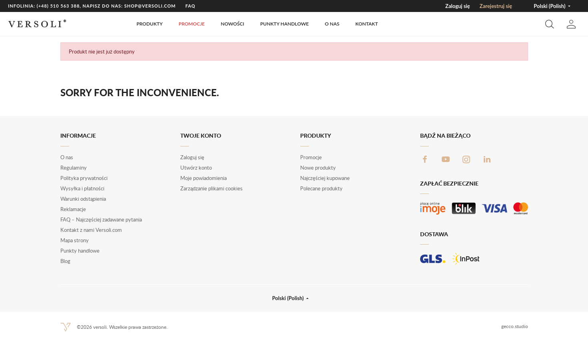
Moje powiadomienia (203, 178)
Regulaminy (73, 167)
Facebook (425, 159)
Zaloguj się (457, 6)
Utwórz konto (196, 167)
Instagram (466, 159)
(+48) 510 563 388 (58, 5)
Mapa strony (74, 240)
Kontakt (366, 24)
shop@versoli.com (150, 5)
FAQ (190, 5)
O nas (332, 24)
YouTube (445, 159)
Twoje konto (200, 135)
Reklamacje (73, 209)
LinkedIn (487, 159)
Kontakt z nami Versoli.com (91, 229)
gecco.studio (514, 326)
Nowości (232, 24)
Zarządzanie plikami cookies (211, 188)
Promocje (192, 24)
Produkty (149, 24)
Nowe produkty (318, 167)
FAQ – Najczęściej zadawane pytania (101, 219)
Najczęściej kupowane (325, 178)
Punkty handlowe (284, 24)
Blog (65, 261)
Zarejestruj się (496, 6)
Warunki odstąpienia (83, 198)
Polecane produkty (321, 188)
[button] (549, 24)
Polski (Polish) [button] (550, 6)
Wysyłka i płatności (82, 188)
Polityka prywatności (84, 178)
